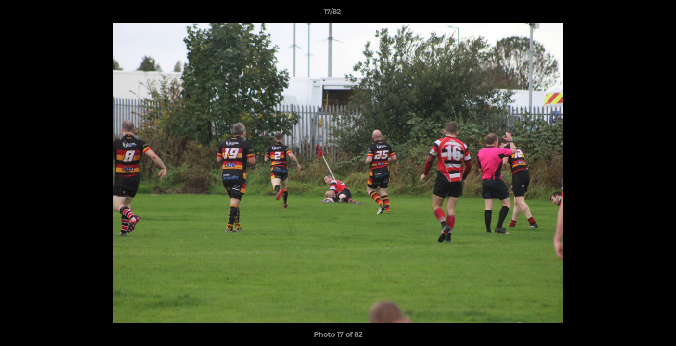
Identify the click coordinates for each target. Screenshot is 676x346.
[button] (635, 14)
